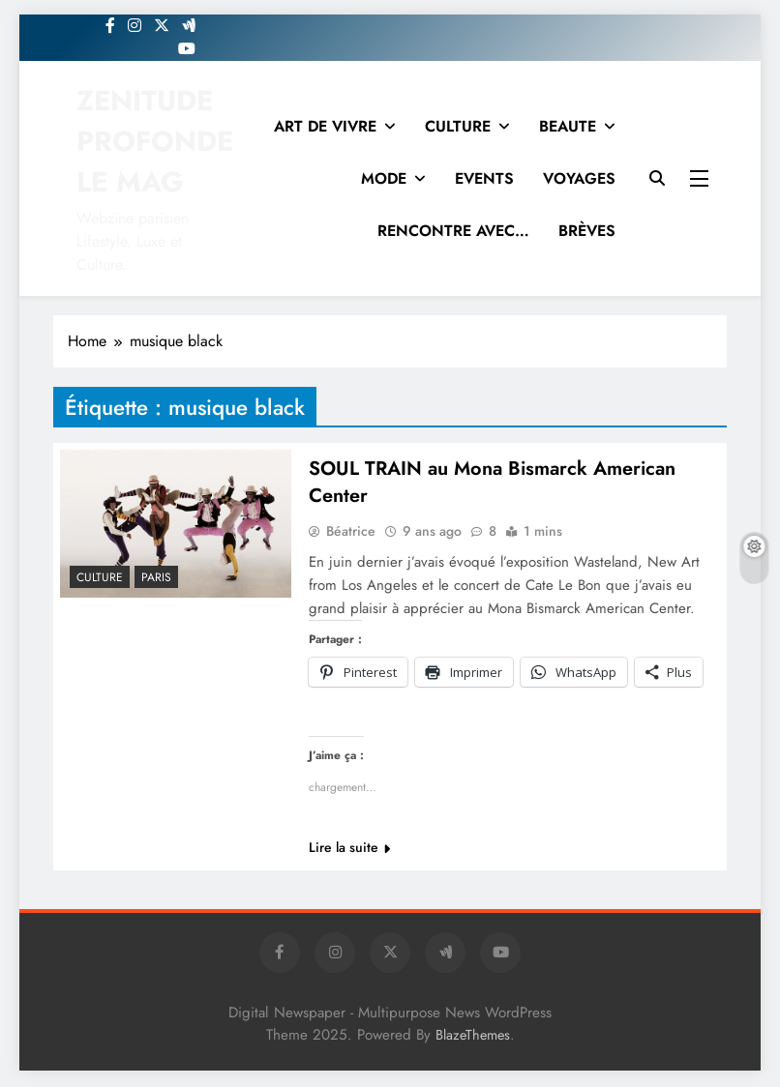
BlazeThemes (472, 1036)
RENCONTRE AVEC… (453, 231)
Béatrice (350, 533)
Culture (99, 577)
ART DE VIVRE (325, 126)
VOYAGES (579, 178)
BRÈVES (586, 231)
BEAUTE (567, 126)
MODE (383, 178)
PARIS (156, 577)
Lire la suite (349, 849)
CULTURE (458, 126)
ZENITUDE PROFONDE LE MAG (154, 141)
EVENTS (484, 178)
